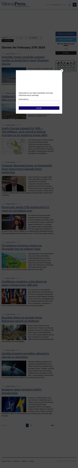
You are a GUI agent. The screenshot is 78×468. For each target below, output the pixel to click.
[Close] (61, 70)
